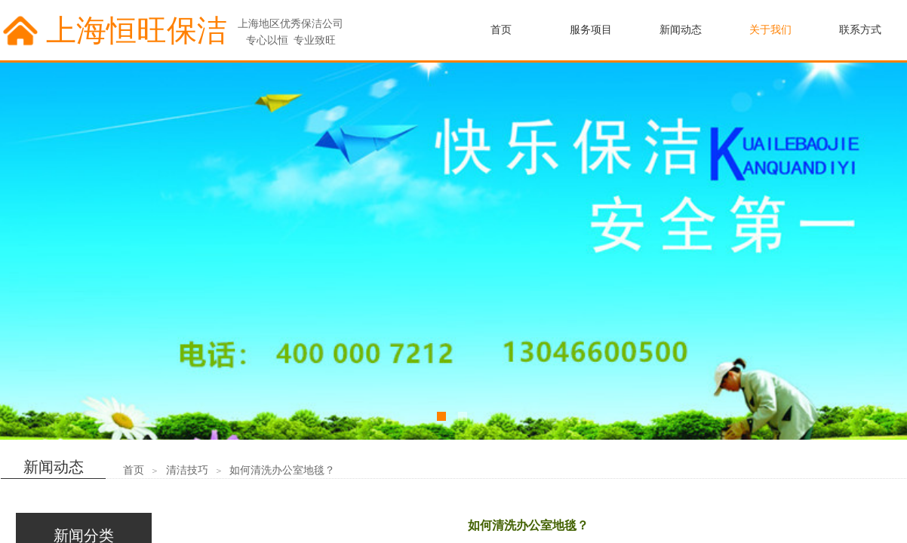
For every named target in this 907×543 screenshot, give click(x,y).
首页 (133, 470)
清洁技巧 (187, 470)
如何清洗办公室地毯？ (282, 470)
